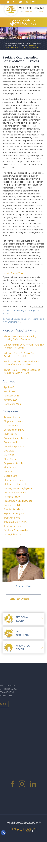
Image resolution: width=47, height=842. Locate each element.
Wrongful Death (12, 534)
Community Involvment (16, 438)
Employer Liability (13, 463)
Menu (33, 2)
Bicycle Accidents (13, 421)
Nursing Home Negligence (18, 488)
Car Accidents (11, 425)
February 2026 (11, 395)
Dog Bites (9, 450)
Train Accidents (12, 517)
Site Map (16, 829)
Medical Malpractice (14, 480)
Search (27, 2)
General (8, 471)
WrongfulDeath (23, 647)
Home (8, 2)
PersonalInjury (22, 619)
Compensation (11, 442)
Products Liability (13, 505)
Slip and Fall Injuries (14, 513)
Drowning (9, 455)
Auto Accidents (20, 45)
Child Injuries (10, 434)
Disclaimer (29, 829)
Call (14, 2)
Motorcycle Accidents (15, 484)
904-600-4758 (25, 24)
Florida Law (10, 467)
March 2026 (10, 391)
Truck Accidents (12, 526)
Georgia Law (10, 476)
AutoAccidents (23, 633)
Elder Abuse (10, 459)
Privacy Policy (23, 831)
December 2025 (12, 404)
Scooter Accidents (13, 509)
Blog (8, 45)
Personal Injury (12, 496)
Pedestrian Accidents (15, 492)
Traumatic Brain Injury (15, 522)
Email (20, 2)
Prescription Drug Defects (18, 501)
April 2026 (9, 387)
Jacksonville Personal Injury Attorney (23, 43)
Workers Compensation (16, 530)
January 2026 (11, 399)
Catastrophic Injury (14, 429)
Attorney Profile (20, 599)
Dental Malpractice (14, 446)
